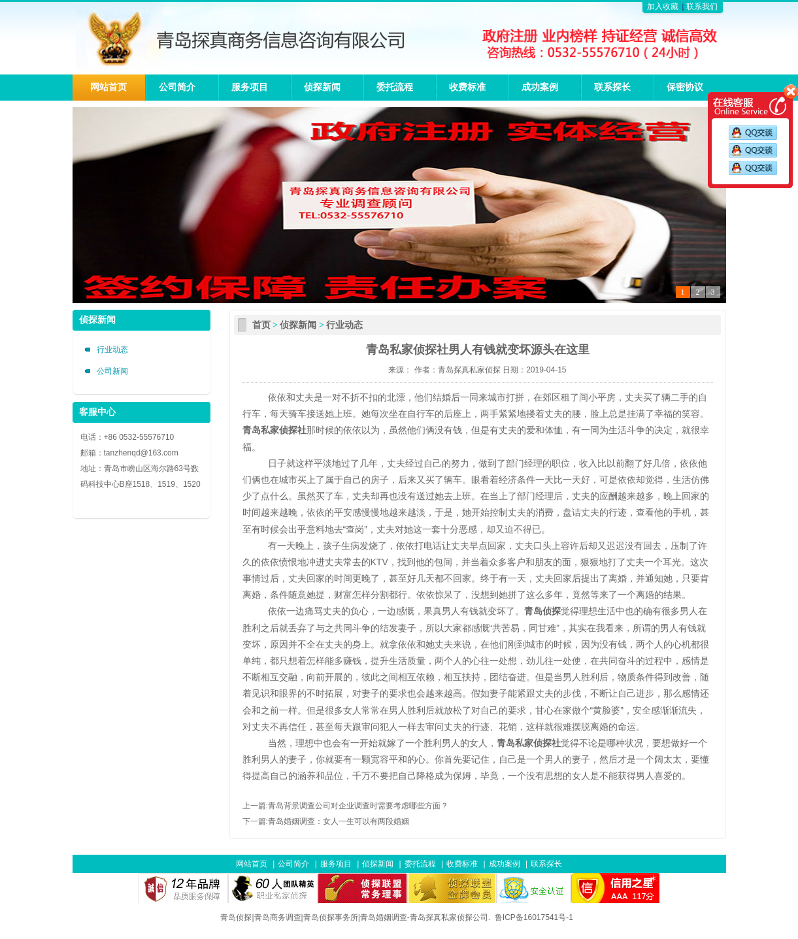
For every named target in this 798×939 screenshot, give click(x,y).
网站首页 (108, 87)
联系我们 (702, 6)
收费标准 (467, 87)
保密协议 (685, 87)
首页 (261, 325)
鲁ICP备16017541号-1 (534, 917)
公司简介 (177, 87)
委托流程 (394, 87)
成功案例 (540, 87)
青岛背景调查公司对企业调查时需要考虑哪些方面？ (358, 805)
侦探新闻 (322, 87)
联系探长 (612, 87)
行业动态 (112, 349)
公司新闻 (112, 371)
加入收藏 (662, 6)
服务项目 (249, 87)
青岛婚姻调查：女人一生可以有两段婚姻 (338, 821)
